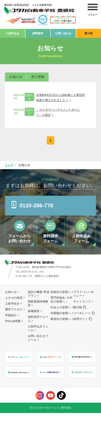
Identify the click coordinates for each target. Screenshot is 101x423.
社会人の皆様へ (60, 317)
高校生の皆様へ (60, 302)
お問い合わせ (63, 32)
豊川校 (88, 32)
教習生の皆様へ (60, 329)
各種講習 (33, 321)
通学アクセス (14, 319)
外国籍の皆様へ (60, 323)
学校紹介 (11, 325)
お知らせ (16, 75)
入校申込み (12, 32)
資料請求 (38, 32)
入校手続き (12, 313)
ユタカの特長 (14, 307)
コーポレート (82, 323)
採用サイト (80, 329)
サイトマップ (82, 311)
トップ (9, 164)
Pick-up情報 (13, 331)
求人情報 (37, 75)
